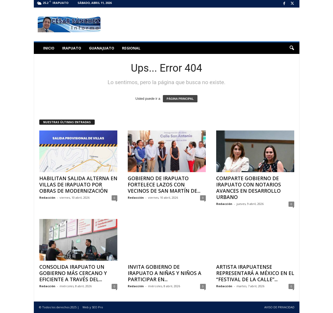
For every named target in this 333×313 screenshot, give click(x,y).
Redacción (47, 197)
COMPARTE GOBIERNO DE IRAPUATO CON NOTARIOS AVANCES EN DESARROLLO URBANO (248, 188)
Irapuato (71, 48)
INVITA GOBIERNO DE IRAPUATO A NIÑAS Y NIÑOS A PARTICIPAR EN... (164, 273)
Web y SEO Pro (92, 307)
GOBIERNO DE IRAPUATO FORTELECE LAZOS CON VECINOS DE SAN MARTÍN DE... (164, 184)
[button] (291, 48)
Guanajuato (101, 48)
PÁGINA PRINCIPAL (180, 98)
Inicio (48, 48)
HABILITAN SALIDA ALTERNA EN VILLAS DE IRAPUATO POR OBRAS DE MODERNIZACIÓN (78, 184)
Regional (131, 48)
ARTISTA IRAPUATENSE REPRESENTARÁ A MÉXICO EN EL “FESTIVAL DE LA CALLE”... (255, 273)
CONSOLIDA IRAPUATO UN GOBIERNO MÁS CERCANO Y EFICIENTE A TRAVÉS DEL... (73, 273)
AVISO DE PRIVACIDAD (279, 307)
